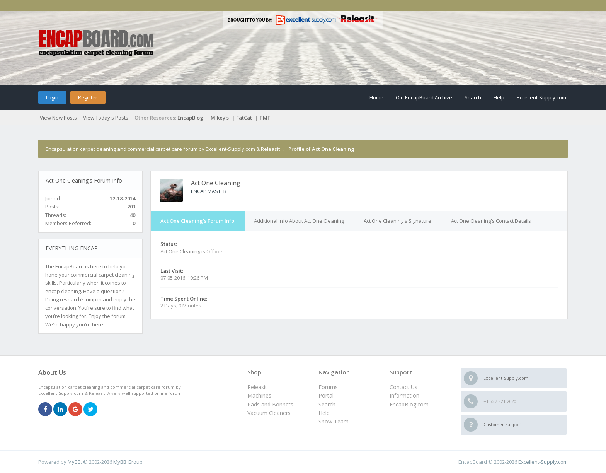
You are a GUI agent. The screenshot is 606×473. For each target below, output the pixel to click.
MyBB (74, 461)
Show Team (333, 421)
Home (376, 97)
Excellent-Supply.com (541, 97)
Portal (326, 395)
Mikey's (220, 117)
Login (52, 97)
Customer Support (502, 424)
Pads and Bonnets (270, 404)
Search (473, 97)
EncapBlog (190, 117)
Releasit (257, 387)
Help (499, 97)
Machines (259, 395)
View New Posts (58, 117)
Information (404, 395)
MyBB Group (128, 461)
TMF (264, 117)
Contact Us (403, 387)
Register (87, 97)
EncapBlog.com (409, 404)
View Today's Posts (105, 117)
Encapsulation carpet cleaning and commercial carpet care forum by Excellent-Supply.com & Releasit (163, 148)
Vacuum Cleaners (269, 413)
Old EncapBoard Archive (424, 97)
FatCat (244, 117)
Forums (328, 387)
